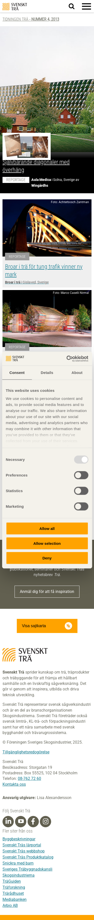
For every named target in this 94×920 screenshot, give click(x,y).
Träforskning (14, 887)
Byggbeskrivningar (19, 839)
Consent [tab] (17, 372)
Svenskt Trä (15, 6)
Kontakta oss (14, 784)
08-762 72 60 (29, 778)
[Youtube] (20, 821)
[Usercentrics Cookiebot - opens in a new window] (67, 358)
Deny (47, 558)
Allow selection (47, 543)
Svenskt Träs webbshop (24, 851)
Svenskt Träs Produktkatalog (28, 857)
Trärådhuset (13, 893)
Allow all (47, 528)
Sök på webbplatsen (74, 7)
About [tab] (76, 372)
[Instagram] (45, 821)
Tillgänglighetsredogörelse (26, 752)
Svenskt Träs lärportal (22, 845)
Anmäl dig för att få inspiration (47, 591)
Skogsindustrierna (19, 875)
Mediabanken (15, 899)
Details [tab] (47, 372)
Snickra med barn (18, 863)
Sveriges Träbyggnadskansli (27, 869)
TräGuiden (12, 881)
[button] (86, 6)
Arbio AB (10, 905)
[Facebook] (33, 821)
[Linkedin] (8, 821)
